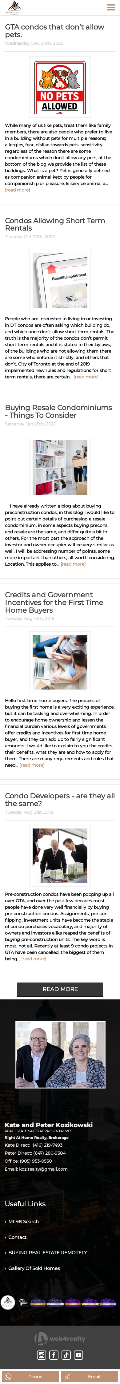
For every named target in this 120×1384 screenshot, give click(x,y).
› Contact (16, 1216)
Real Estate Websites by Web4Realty (58, 1354)
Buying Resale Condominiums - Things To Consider (53, 400)
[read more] (17, 181)
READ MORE (60, 966)
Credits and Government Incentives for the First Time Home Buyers (60, 586)
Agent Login (60, 1365)
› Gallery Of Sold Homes (34, 1250)
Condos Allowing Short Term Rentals (49, 215)
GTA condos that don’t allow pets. (56, 26)
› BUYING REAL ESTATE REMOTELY (48, 1233)
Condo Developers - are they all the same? (59, 778)
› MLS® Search (23, 1199)
